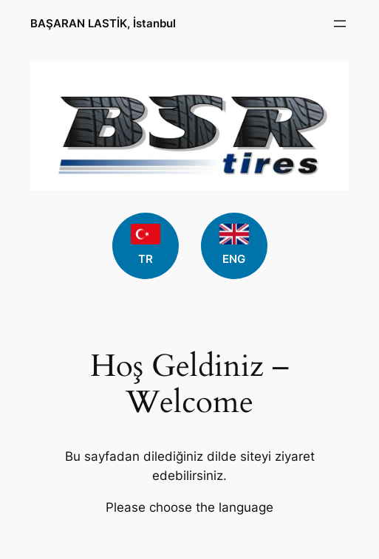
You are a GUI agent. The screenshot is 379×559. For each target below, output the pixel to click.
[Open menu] (340, 23)
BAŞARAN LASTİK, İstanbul (103, 23)
